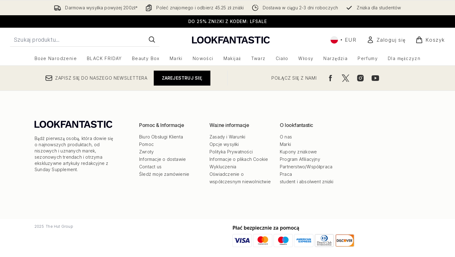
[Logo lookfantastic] (231, 40)
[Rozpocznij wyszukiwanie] (84, 39)
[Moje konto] (386, 40)
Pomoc (146, 144)
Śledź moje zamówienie (164, 174)
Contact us (150, 166)
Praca (286, 174)
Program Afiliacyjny (300, 159)
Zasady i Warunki (227, 136)
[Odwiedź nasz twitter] (345, 78)
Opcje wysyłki (224, 144)
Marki (285, 144)
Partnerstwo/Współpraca (306, 166)
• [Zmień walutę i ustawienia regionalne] (344, 40)
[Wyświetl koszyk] (430, 40)
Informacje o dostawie (162, 159)
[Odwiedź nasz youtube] (375, 78)
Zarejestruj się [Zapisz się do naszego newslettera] (182, 78)
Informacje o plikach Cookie (238, 159)
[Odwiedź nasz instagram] (360, 78)
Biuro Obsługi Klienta (161, 136)
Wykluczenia (222, 166)
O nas (286, 136)
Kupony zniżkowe (298, 151)
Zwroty (146, 151)
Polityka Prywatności (231, 151)
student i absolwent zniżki (306, 181)
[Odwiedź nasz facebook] (330, 78)
